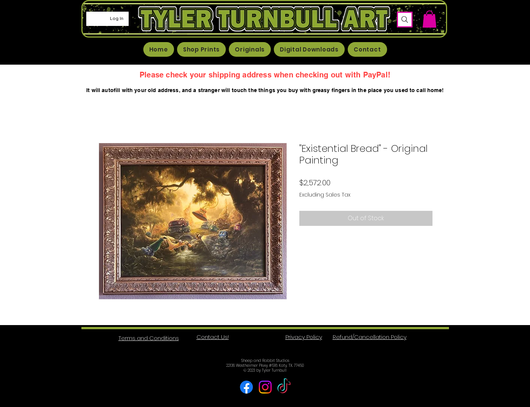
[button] (429, 19)
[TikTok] (284, 387)
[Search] (405, 19)
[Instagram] (265, 387)
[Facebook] (246, 387)
